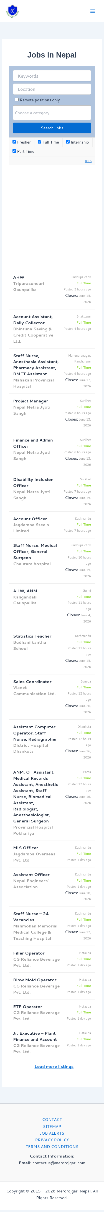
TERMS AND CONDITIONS (52, 1146)
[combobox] (52, 112)
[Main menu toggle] (92, 11)
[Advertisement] (52, 217)
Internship (77, 142)
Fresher (21, 142)
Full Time (48, 142)
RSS (88, 160)
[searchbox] (52, 112)
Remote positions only (40, 100)
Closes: (71, 295)
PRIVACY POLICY (52, 1140)
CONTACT (52, 1119)
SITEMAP (52, 1126)
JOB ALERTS (52, 1133)
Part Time (23, 151)
